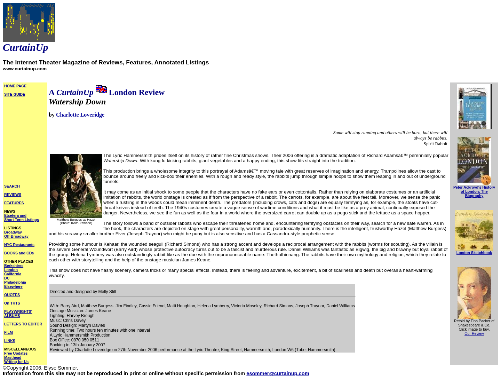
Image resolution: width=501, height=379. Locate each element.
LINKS (9, 341)
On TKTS (12, 303)
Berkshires (13, 265)
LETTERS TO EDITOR (23, 324)
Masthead (12, 357)
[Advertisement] (25, 142)
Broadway (13, 232)
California (12, 274)
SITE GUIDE (14, 94)
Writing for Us (16, 362)
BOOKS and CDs (19, 253)
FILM (8, 332)
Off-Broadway (16, 236)
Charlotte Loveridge (80, 115)
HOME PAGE (15, 86)
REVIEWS (12, 194)
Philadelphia (15, 282)
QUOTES (12, 295)
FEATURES (14, 203)
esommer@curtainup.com (277, 373)
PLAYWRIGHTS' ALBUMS (18, 313)
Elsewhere (13, 286)
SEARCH (12, 186)
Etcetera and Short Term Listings (21, 217)
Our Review (474, 333)
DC (6, 278)
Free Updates (16, 353)
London (11, 270)
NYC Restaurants (19, 245)
